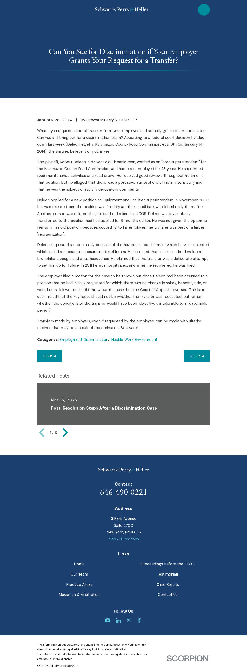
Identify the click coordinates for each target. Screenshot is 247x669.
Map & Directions (123, 539)
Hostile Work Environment (134, 339)
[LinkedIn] (118, 620)
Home (79, 563)
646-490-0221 (123, 491)
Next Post (197, 355)
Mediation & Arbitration (79, 594)
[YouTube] (107, 620)
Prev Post (49, 355)
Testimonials (168, 574)
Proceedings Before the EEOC (167, 563)
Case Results (168, 584)
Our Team (79, 574)
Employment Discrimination (83, 339)
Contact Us (167, 594)
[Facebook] (139, 620)
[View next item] (65, 432)
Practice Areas (79, 584)
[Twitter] (128, 620)
